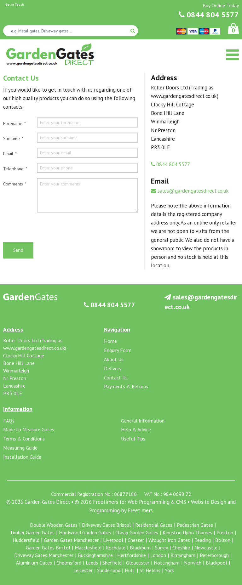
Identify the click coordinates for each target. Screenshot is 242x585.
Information (17, 408)
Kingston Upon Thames (187, 532)
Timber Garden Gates (32, 532)
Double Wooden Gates (54, 525)
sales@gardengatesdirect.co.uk (190, 190)
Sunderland (108, 570)
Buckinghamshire (95, 555)
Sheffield (112, 562)
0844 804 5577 (209, 15)
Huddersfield (26, 540)
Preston (224, 532)
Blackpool (216, 562)
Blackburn (140, 547)
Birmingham (182, 555)
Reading (202, 540)
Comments (14, 184)
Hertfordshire (131, 555)
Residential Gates (153, 525)
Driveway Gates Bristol (106, 525)
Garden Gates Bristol (48, 547)
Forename (14, 123)
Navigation (117, 329)
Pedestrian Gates (195, 525)
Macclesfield (88, 547)
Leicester (83, 570)
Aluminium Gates (34, 562)
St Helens (150, 570)
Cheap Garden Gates (136, 532)
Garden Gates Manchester (71, 540)
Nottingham (167, 562)
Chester (136, 540)
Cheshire (181, 547)
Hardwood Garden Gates (85, 532)
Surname (13, 138)
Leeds (92, 562)
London (158, 555)
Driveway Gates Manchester (43, 555)
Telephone (14, 169)
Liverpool (113, 540)
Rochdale (115, 547)
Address (13, 329)
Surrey (161, 547)
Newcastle (205, 547)
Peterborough (214, 555)
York (169, 570)
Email (9, 153)
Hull (130, 570)
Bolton (222, 540)
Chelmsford (68, 562)
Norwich (192, 562)
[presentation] (51, 230)
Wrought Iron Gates (169, 540)
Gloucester (137, 562)
